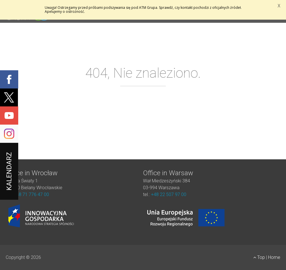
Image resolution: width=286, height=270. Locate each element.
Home (274, 257)
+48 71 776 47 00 (31, 194)
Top (259, 257)
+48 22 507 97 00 (168, 194)
